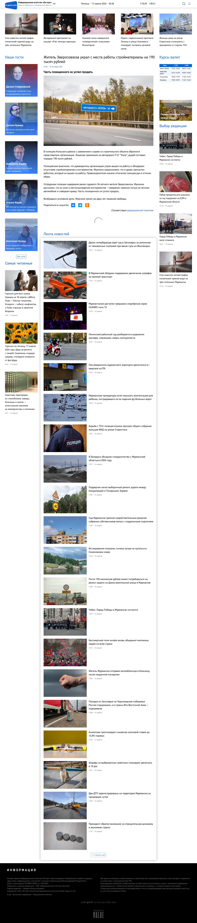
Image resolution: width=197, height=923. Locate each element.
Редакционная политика (42, 894)
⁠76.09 (143, 3)
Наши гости (14, 57)
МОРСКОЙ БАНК (163, 73)
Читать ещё (98, 855)
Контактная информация (22, 894)
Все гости (21, 256)
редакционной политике (140, 210)
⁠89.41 (152, 3)
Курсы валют (169, 57)
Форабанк (163, 80)
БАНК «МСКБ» (164, 69)
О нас (9, 894)
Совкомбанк (164, 77)
